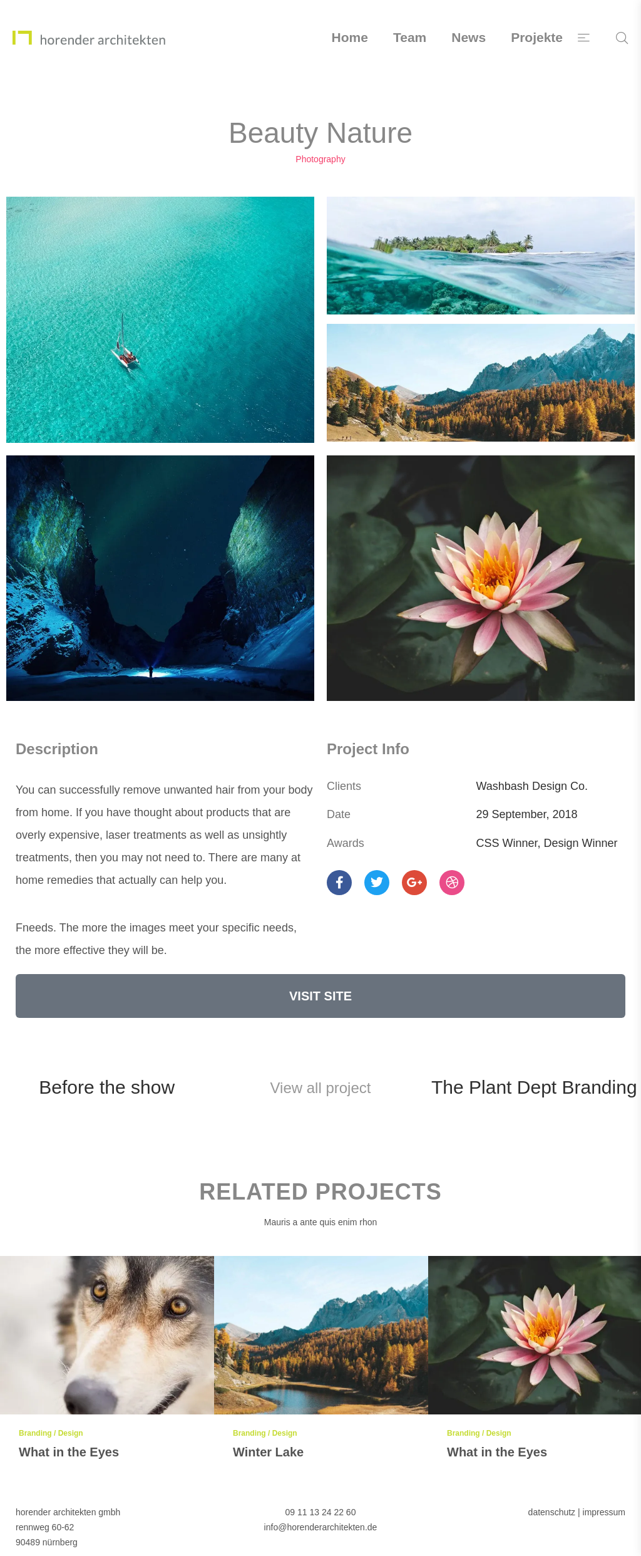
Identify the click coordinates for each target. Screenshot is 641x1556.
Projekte (537, 37)
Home (350, 37)
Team (409, 37)
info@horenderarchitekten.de (320, 1527)
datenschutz (552, 1512)
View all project (320, 1087)
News (468, 37)
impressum (604, 1512)
